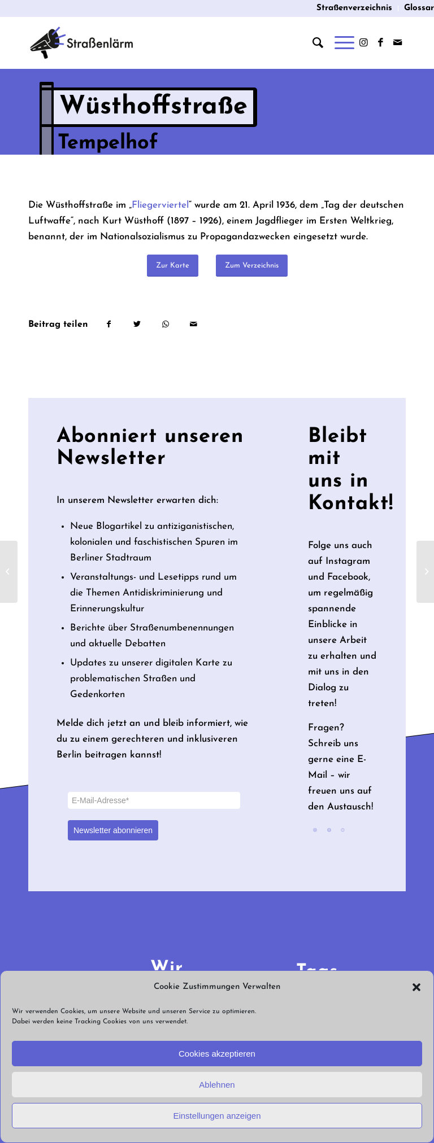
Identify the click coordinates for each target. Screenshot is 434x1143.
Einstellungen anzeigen (217, 1115)
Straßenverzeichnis (354, 8)
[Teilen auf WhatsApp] (165, 324)
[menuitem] (354, 8)
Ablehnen (217, 1084)
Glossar (419, 8)
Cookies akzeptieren (217, 1053)
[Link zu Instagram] (363, 42)
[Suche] (312, 42)
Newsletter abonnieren (113, 830)
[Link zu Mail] (397, 42)
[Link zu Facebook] (380, 42)
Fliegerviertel (160, 205)
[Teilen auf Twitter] (137, 324)
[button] (416, 987)
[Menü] (338, 42)
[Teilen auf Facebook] (108, 324)
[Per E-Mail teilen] (193, 324)
